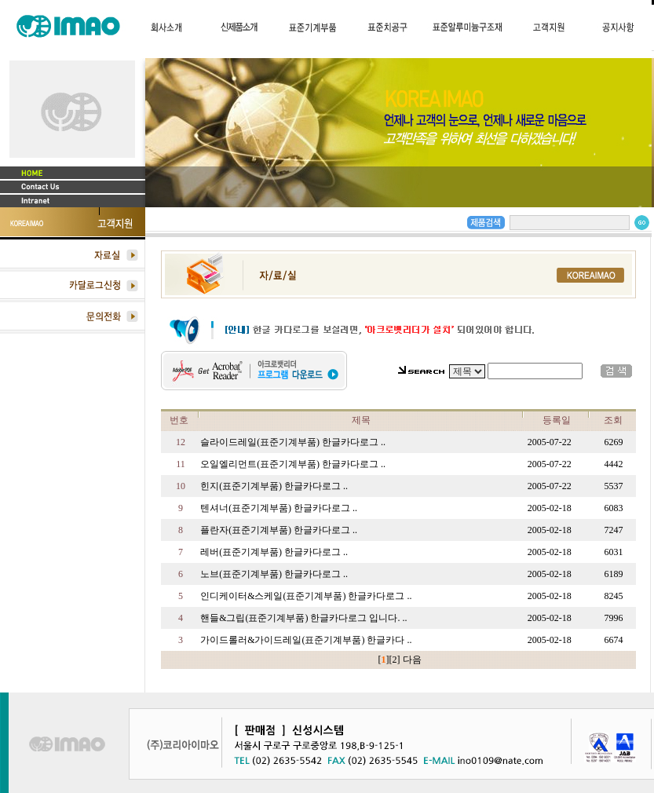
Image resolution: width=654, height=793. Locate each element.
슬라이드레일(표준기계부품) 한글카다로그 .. (292, 442)
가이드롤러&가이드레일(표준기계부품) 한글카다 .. (305, 639)
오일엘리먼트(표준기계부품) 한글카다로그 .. (292, 464)
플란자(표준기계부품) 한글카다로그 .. (278, 529)
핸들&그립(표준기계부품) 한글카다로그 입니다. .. (303, 617)
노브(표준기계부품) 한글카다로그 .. (274, 573)
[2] (394, 659)
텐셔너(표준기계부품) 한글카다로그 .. (278, 507)
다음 (412, 659)
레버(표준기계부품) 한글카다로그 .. (274, 551)
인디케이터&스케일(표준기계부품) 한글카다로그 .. (305, 595)
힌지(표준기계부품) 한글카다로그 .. (274, 486)
